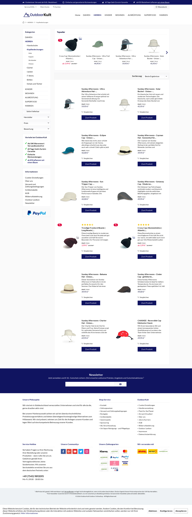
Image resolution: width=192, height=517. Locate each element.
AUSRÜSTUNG (31, 97)
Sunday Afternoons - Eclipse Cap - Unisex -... (94, 136)
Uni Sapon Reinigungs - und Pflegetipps (115, 428)
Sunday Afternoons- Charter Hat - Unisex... (94, 321)
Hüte (30, 53)
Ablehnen (153, 511)
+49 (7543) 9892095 (33, 476)
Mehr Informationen (29, 513)
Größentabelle (31, 192)
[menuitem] (161, 7)
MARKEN (29, 106)
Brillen (30, 80)
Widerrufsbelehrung (33, 199)
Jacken (30, 71)
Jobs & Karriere (144, 420)
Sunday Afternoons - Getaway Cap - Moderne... (151, 182)
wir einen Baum (163, 2)
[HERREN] (97, 15)
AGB (27, 195)
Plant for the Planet (146, 411)
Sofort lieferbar (33, 114)
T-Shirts (30, 75)
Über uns (29, 183)
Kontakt (103, 405)
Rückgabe (104, 414)
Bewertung (28, 131)
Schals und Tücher (34, 84)
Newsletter (30, 205)
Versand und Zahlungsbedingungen (34, 187)
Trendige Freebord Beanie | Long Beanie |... (93, 229)
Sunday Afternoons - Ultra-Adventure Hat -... (126, 57)
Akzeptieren (180, 511)
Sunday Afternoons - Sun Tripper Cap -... (92, 182)
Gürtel (30, 67)
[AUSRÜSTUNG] (134, 15)
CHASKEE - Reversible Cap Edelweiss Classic (149, 321)
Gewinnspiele (105, 420)
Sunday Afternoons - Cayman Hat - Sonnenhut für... (150, 136)
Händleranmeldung (146, 408)
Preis (26, 125)
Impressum (143, 431)
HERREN (29, 41)
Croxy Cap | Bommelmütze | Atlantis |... (69, 57)
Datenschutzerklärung (147, 434)
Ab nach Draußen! (146, 414)
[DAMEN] (86, 15)
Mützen (31, 64)
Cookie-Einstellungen (34, 180)
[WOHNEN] (120, 15)
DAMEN (28, 37)
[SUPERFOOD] (150, 15)
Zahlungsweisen (106, 408)
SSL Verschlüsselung (108, 426)
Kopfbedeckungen (35, 49)
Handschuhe (32, 45)
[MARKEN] (163, 15)
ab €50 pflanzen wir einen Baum (36, 163)
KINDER (28, 89)
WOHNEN (29, 93)
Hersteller (28, 119)
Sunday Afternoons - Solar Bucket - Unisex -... (154, 57)
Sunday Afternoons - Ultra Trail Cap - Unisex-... (98, 57)
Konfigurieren (166, 511)
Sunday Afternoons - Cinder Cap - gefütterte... (150, 275)
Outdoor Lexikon (32, 202)
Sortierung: (137, 76)
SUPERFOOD (31, 101)
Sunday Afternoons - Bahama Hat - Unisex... (94, 275)
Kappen (31, 57)
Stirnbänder (32, 60)
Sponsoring (104, 423)
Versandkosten (69, 491)
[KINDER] (108, 15)
